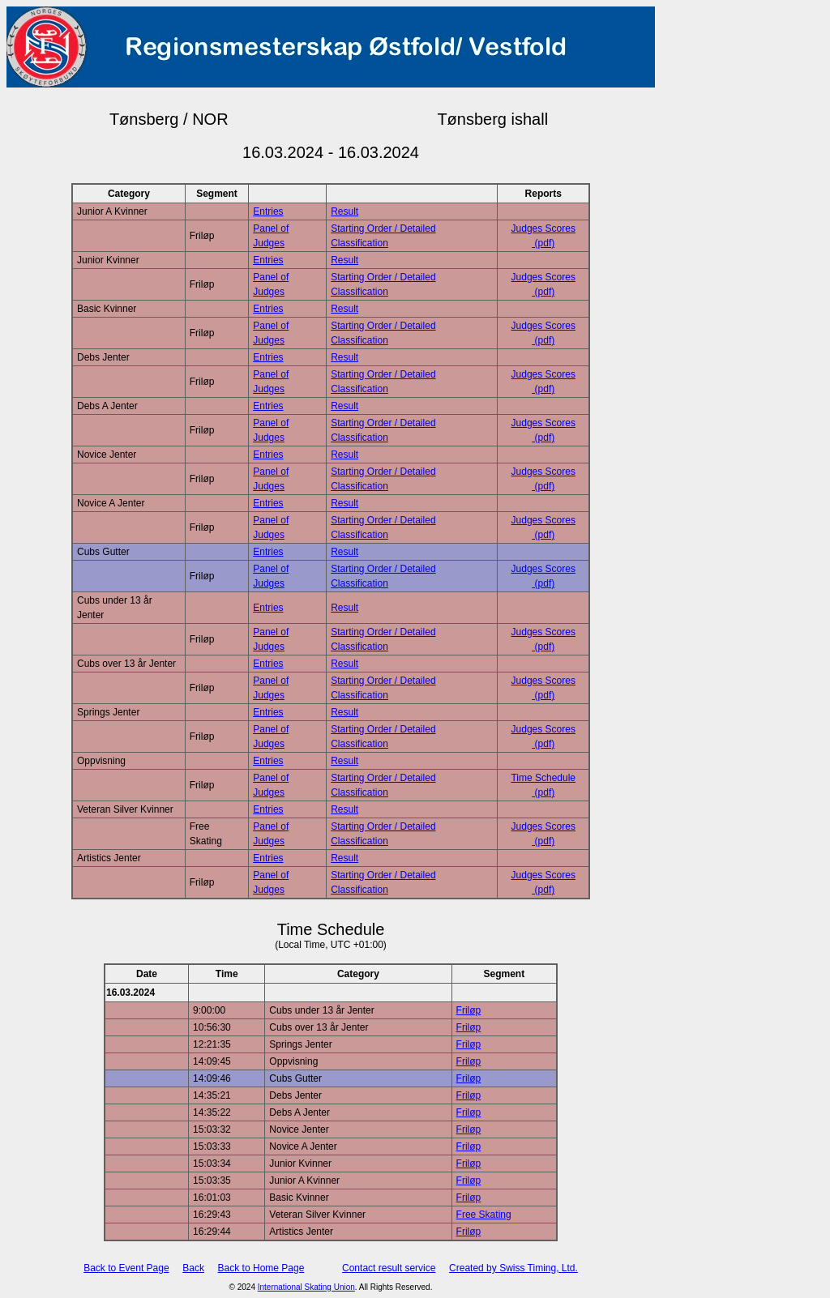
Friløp (468, 1010)
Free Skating (483, 1214)
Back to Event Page (126, 1268)
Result (344, 211)
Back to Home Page (261, 1268)
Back (193, 1268)
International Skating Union (306, 1287)
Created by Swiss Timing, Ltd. (513, 1268)
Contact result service (388, 1268)
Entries (268, 211)
